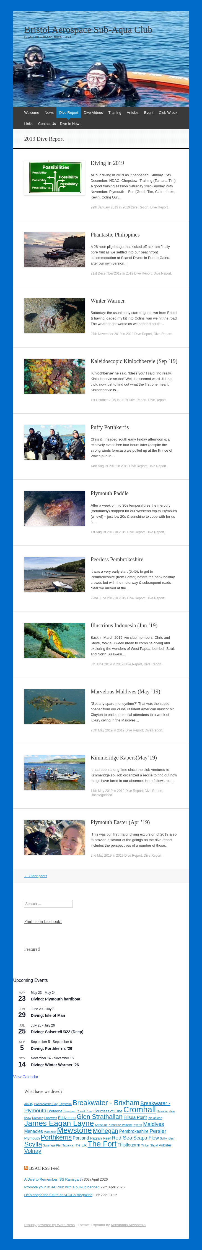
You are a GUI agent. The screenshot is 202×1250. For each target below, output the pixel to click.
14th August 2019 (103, 466)
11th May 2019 (101, 791)
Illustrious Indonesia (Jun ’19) (123, 625)
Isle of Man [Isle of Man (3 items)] (155, 1118)
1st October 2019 (103, 400)
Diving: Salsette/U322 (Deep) (57, 1032)
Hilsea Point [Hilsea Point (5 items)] (135, 1117)
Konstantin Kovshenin (128, 1225)
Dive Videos (93, 112)
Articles (133, 112)
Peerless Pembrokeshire (116, 559)
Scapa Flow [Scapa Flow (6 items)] (146, 1138)
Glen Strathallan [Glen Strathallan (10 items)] (100, 1116)
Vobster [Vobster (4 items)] (165, 1145)
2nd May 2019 (101, 855)
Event (148, 112)
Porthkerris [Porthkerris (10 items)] (56, 1137)
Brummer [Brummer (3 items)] (69, 1111)
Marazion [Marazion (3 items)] (50, 1131)
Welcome (31, 112)
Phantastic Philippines (114, 235)
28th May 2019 (101, 730)
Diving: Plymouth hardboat (55, 999)
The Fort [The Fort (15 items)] (102, 1144)
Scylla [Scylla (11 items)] (33, 1144)
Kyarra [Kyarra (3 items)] (137, 1124)
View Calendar (25, 1077)
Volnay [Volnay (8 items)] (32, 1151)
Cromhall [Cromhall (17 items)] (139, 1109)
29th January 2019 (104, 207)
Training (114, 112)
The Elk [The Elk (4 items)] (80, 1145)
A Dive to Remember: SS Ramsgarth (53, 1179)
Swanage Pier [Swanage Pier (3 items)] (52, 1145)
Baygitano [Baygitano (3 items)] (64, 1104)
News (49, 112)
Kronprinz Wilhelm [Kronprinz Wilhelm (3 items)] (120, 1124)
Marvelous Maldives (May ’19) (125, 691)
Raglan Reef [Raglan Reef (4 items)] (100, 1138)
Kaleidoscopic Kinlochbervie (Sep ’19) (133, 361)
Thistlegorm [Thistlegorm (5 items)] (129, 1145)
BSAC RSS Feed (44, 1168)
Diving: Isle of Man (48, 1015)
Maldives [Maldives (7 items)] (153, 1124)
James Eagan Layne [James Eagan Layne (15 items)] (59, 1123)
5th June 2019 (101, 664)
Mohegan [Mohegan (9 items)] (105, 1130)
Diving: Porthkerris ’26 (51, 1048)
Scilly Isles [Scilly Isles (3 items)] (167, 1138)
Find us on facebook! (43, 921)
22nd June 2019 (102, 598)
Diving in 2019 (107, 163)
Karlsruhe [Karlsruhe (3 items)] (101, 1124)
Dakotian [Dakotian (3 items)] (163, 1111)
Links (28, 124)
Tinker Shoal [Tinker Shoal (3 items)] (149, 1145)
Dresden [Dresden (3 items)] (37, 1118)
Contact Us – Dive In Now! (59, 124)
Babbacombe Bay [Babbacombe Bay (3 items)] (46, 1104)
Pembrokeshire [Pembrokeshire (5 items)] (134, 1131)
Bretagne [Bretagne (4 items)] (55, 1111)
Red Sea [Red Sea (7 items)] (122, 1138)
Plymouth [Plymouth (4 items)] (32, 1138)
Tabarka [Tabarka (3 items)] (68, 1145)
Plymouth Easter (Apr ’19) (120, 822)
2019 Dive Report (135, 207)
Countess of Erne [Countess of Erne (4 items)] (108, 1111)
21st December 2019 (105, 273)
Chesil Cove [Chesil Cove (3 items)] (84, 1111)
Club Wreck (168, 112)
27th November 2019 (105, 334)
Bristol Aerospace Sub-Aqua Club (88, 29)
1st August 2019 (102, 532)
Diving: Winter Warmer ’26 (55, 1065)
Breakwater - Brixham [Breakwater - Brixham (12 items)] (105, 1102)
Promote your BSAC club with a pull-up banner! (61, 1187)
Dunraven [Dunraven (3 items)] (50, 1118)
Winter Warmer (107, 301)
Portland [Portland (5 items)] (81, 1138)
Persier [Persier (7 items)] (157, 1131)
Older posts (35, 876)
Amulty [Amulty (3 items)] (28, 1104)
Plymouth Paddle (109, 493)
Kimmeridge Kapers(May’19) (123, 757)
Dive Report (68, 112)
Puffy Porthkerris (109, 427)
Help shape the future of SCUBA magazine (58, 1195)
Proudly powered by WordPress (49, 1225)
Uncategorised (101, 795)
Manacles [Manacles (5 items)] (33, 1131)
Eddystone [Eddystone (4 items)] (67, 1118)
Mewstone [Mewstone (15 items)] (74, 1130)
